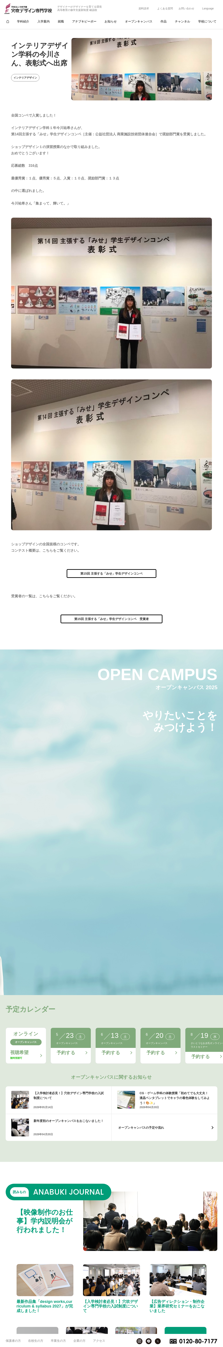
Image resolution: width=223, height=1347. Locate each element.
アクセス (99, 1340)
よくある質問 (165, 8)
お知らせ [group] (111, 21)
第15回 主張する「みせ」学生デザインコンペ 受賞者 (111, 619)
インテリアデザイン (25, 77)
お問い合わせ (186, 8)
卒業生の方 (58, 1340)
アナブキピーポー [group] (84, 21)
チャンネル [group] (182, 21)
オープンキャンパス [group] (138, 21)
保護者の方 (13, 1340)
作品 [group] (163, 21)
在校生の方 (35, 1340)
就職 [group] (61, 21)
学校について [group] (207, 21)
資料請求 (144, 8)
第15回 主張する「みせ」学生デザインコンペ (111, 573)
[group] (7, 21)
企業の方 (79, 1340)
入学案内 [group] (43, 21)
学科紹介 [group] (23, 21)
